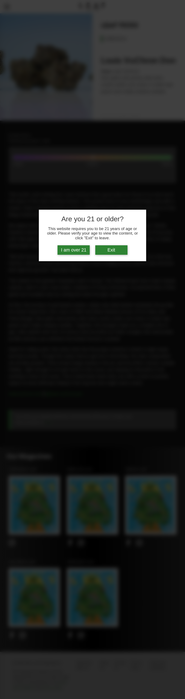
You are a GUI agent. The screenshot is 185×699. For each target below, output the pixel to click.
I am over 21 (73, 250)
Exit (111, 250)
